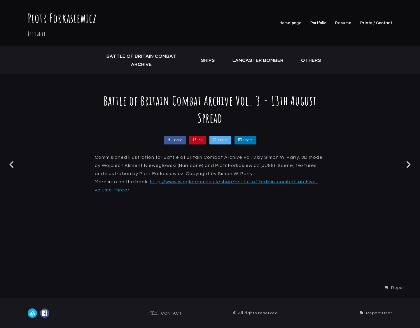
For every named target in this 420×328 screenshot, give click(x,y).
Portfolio (318, 23)
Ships (208, 60)
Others (311, 60)
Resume (343, 23)
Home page (290, 23)
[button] (395, 288)
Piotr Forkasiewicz (62, 18)
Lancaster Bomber (258, 60)
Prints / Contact (376, 23)
